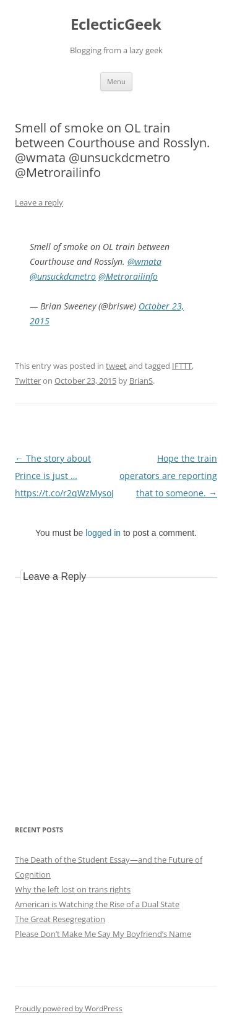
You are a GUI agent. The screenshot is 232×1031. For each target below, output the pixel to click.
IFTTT (182, 365)
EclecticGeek (116, 24)
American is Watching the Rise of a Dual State (97, 904)
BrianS (141, 380)
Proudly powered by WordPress (68, 1008)
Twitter (28, 380)
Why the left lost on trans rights (73, 889)
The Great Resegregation (60, 919)
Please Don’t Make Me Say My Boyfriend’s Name (103, 933)
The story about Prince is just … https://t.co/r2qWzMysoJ (64, 475)
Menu (116, 81)
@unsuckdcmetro (63, 276)
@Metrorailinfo (128, 276)
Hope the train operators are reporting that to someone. (168, 475)
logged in (103, 533)
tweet (116, 365)
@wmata (144, 261)
